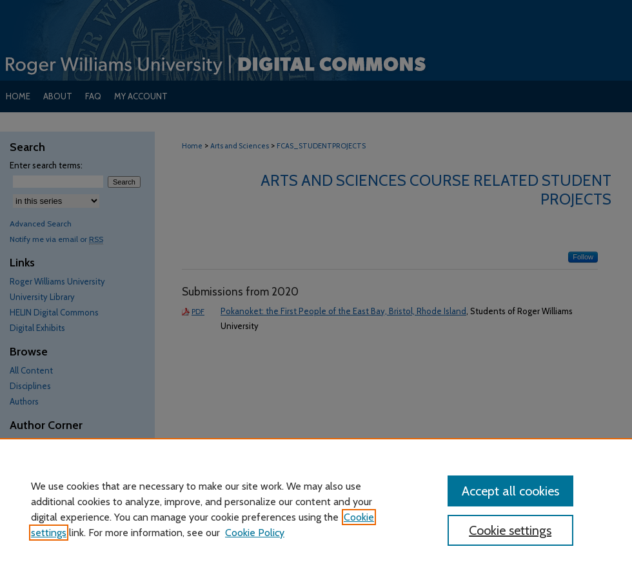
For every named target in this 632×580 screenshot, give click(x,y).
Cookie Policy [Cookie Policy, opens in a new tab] (254, 532)
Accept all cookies (510, 491)
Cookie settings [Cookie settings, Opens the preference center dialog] (510, 530)
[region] (316, 509)
